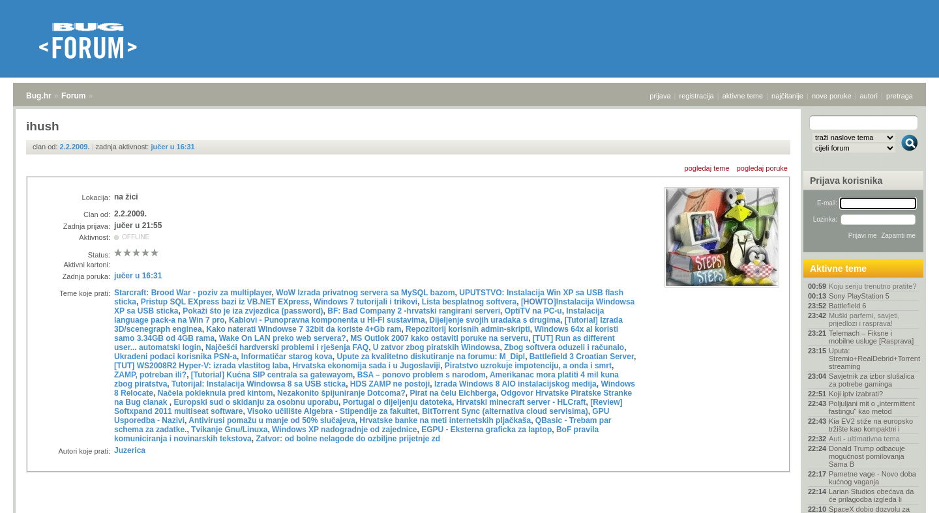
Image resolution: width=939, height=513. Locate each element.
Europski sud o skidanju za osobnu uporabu (255, 402)
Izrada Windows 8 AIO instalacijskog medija (515, 383)
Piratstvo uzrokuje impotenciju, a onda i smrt (528, 365)
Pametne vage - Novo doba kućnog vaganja (872, 478)
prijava (659, 96)
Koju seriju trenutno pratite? (873, 286)
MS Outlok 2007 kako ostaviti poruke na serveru (439, 338)
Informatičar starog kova (287, 356)
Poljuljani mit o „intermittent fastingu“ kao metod (872, 407)
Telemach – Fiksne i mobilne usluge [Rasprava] (871, 337)
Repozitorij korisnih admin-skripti (468, 329)
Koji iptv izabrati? (856, 394)
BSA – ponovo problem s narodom (421, 374)
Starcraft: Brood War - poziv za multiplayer (193, 292)
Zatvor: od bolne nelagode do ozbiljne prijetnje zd (348, 438)
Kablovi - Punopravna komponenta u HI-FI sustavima (327, 320)
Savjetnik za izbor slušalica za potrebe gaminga (871, 380)
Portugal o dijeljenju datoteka (397, 402)
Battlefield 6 (847, 306)
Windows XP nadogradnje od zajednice (344, 429)
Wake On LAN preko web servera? (282, 338)
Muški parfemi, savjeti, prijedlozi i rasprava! (864, 319)
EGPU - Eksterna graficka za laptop (486, 429)
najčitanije (787, 96)
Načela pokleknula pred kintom (215, 393)
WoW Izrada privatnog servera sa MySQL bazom (365, 292)
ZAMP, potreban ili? (150, 374)
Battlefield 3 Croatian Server (581, 356)
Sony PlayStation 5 (859, 296)
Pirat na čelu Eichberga (453, 393)
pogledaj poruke (762, 168)
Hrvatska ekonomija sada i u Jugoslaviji (366, 365)
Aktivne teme (838, 268)
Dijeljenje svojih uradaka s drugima (494, 320)
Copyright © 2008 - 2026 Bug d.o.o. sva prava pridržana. (469, 509)
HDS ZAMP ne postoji (390, 383)
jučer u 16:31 (172, 147)
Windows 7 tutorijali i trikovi (365, 301)
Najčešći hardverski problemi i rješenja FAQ (286, 347)
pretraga (899, 96)
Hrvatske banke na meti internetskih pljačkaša (445, 420)
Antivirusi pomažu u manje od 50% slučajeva (271, 420)
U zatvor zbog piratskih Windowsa (436, 347)
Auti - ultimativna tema (864, 439)
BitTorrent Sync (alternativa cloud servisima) (505, 411)
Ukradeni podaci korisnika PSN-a (175, 356)
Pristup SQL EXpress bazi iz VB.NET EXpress (225, 301)
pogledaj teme (707, 168)
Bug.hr (39, 95)
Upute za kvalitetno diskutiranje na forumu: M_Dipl (430, 356)
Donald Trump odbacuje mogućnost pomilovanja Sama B (867, 456)
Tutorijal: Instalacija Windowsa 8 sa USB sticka (258, 383)
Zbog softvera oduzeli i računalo (564, 347)
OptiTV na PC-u (533, 310)
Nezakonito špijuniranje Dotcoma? (341, 393)
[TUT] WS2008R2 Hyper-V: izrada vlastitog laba (201, 365)
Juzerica (129, 450)
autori (869, 96)
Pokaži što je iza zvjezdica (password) (253, 310)
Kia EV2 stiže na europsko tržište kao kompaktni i (871, 425)
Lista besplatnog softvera (469, 301)
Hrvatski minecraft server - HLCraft (521, 402)
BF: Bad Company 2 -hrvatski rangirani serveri (413, 310)
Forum (73, 95)
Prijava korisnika (846, 180)
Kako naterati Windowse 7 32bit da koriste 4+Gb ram (303, 329)
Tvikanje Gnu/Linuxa (229, 429)
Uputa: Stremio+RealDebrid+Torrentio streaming (874, 358)
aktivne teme (743, 96)
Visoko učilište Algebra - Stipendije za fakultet (332, 411)
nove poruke (832, 96)
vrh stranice (903, 494)
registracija (696, 96)
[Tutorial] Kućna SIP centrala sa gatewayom (272, 374)
